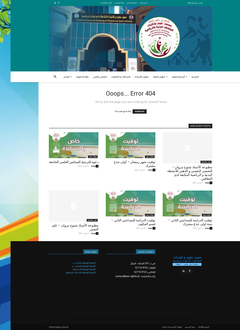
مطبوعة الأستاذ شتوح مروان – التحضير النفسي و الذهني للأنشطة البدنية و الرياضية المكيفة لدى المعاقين (179, 172)
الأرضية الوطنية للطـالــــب (73, 263)
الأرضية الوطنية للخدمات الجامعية (70, 272)
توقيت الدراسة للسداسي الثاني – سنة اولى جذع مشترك (180, 222)
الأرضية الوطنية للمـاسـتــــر (73, 266)
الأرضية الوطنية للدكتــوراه (73, 269)
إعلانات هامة (82, 157)
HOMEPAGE (129, 111)
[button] (44, 77)
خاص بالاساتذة (195, 162)
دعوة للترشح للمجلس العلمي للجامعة (63, 162)
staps (82, 166)
